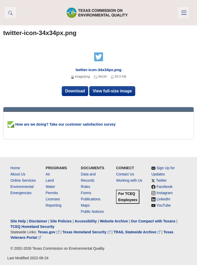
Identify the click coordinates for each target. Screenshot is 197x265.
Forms (86, 193)
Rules (85, 187)
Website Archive (114, 221)
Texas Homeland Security (87, 232)
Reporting (54, 205)
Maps (85, 205)
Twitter (161, 180)
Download (75, 91)
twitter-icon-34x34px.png (98, 69)
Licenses (53, 199)
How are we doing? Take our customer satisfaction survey (62, 124)
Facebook (164, 187)
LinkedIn (163, 199)
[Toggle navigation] (183, 12)
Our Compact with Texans (153, 221)
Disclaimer (38, 221)
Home (15, 168)
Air (48, 174)
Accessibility (86, 221)
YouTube (164, 205)
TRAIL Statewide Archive (137, 232)
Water (50, 187)
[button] (10, 12)
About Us (17, 174)
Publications (91, 199)
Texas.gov (49, 232)
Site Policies (61, 221)
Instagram (165, 193)
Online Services (23, 180)
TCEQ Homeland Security (32, 227)
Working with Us (129, 180)
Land (50, 180)
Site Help (18, 221)
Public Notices (92, 211)
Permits (52, 193)
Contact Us (125, 174)
